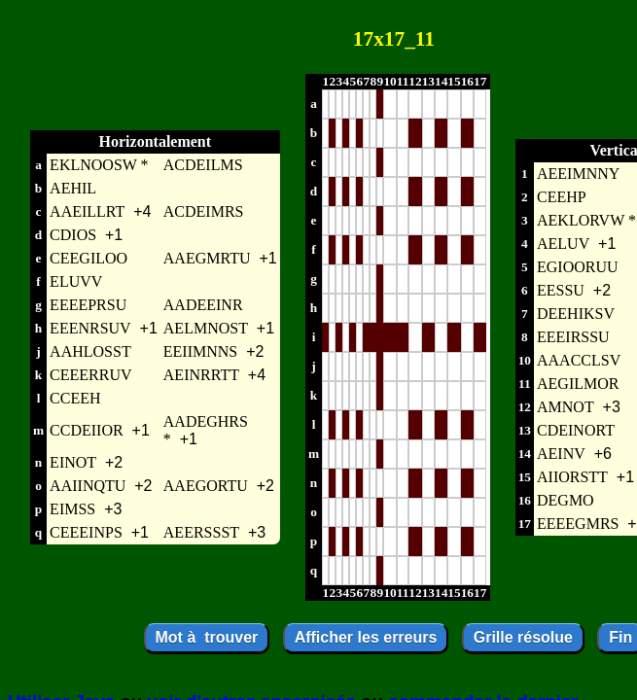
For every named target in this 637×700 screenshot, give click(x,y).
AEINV (561, 453)
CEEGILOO (88, 258)
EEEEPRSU (88, 305)
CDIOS (73, 235)
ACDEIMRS (203, 211)
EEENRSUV (90, 328)
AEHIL (73, 188)
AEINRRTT (201, 375)
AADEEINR (203, 305)
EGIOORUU (578, 267)
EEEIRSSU (573, 337)
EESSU (560, 290)
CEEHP (561, 197)
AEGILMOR (578, 383)
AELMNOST (205, 328)
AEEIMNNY (578, 173)
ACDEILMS (203, 165)
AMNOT (565, 407)
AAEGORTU (205, 485)
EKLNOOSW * (99, 165)
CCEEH (75, 398)
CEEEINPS (86, 532)
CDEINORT (576, 430)
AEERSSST (201, 532)
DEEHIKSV (576, 313)
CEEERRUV (90, 375)
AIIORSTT (572, 477)
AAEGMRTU (207, 258)
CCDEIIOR (87, 430)
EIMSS (72, 509)
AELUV (563, 243)
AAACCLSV (578, 360)
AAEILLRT (87, 211)
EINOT (73, 462)
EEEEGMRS (578, 523)
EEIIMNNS (200, 351)
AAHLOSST (90, 351)
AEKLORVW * (586, 220)
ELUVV (76, 281)
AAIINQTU (87, 485)
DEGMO (565, 500)
